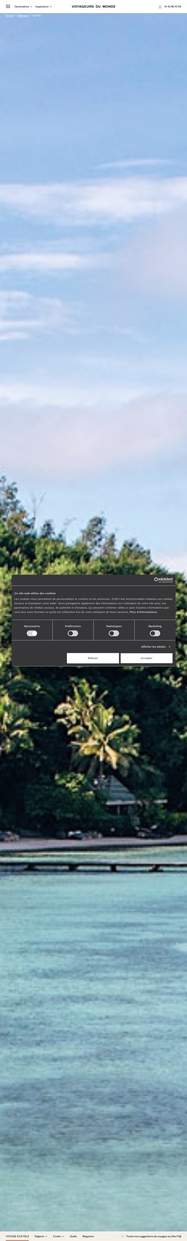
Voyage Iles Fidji (17, 1236)
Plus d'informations (143, 612)
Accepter (146, 658)
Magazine (88, 1236)
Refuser (93, 658)
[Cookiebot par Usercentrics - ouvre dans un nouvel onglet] (157, 580)
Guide (73, 1236)
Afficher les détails (153, 646)
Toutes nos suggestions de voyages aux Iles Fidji (150, 1236)
